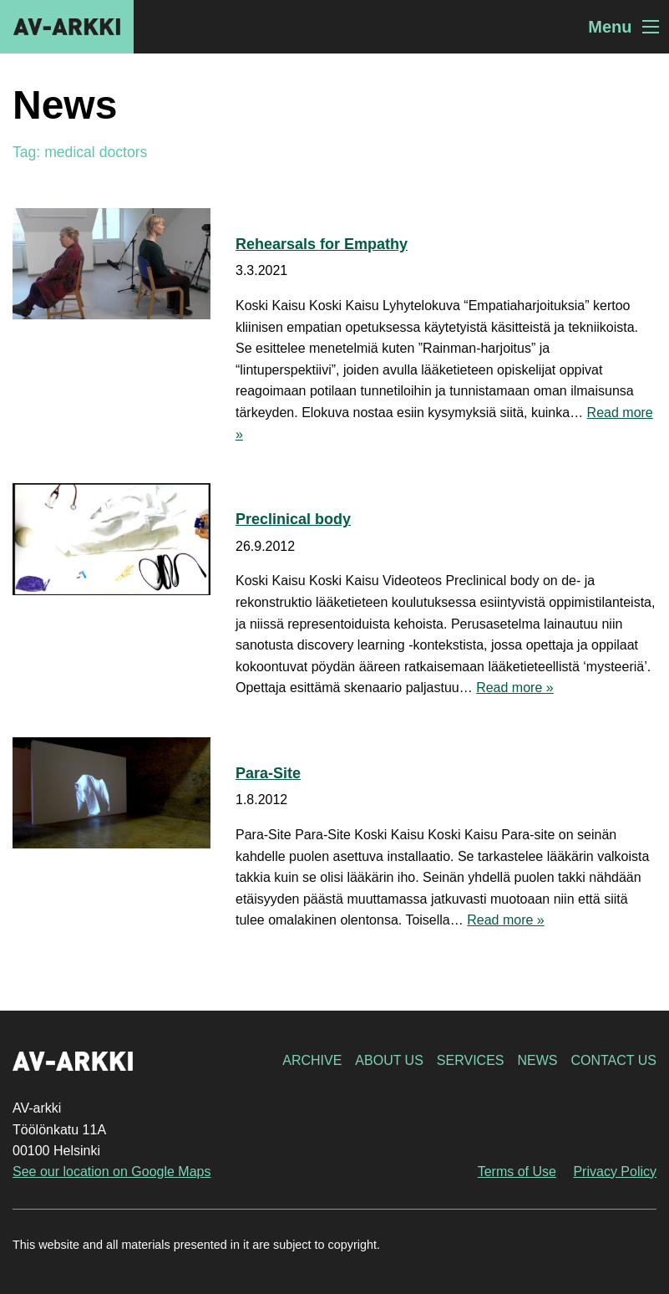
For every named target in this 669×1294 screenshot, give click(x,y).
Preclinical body (293, 519)
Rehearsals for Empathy (322, 244)
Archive (312, 1060)
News (537, 1060)
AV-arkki (67, 26)
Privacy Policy (614, 1171)
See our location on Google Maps (111, 1171)
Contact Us (613, 1060)
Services (470, 1060)
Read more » (515, 687)
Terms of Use (517, 1171)
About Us (389, 1060)
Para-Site (268, 773)
